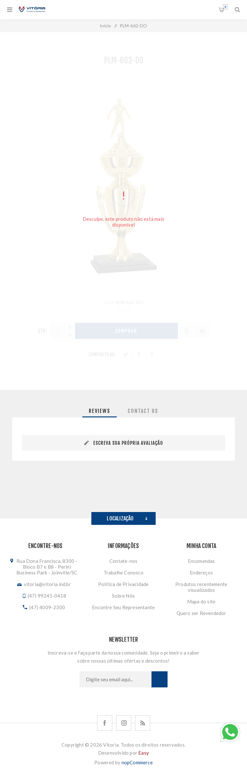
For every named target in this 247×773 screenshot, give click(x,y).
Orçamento (225, 7)
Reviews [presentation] (99, 411)
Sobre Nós (123, 596)
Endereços (201, 572)
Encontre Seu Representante (123, 607)
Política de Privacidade (123, 584)
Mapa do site (201, 601)
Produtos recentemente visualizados (201, 587)
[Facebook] (104, 723)
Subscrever (159, 679)
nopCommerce (137, 762)
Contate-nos (123, 561)
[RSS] (142, 723)
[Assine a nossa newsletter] (115, 679)
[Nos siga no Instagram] (123, 723)
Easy (143, 753)
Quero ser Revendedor (201, 613)
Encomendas (201, 561)
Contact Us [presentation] (143, 411)
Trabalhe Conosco (123, 572)
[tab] (99, 411)
